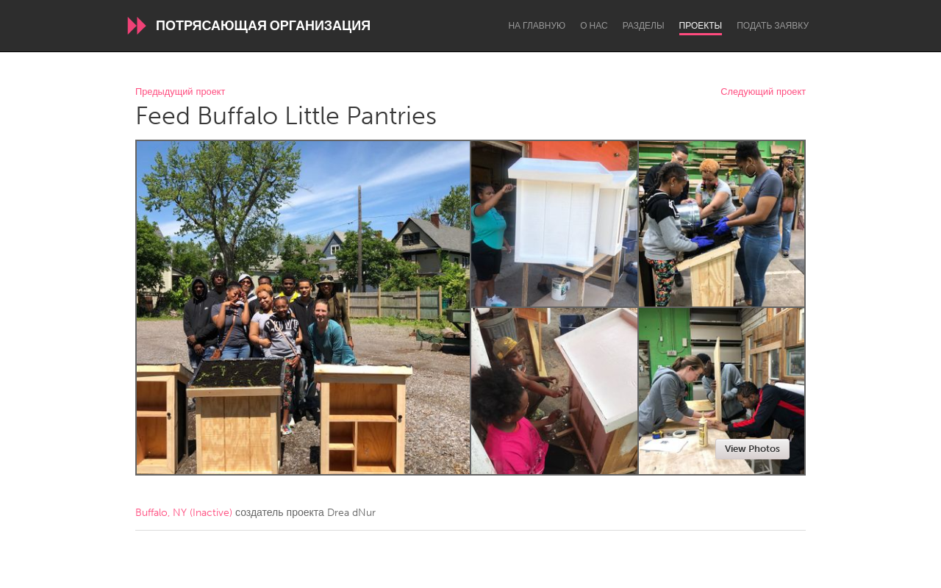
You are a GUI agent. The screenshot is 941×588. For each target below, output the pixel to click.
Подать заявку (773, 26)
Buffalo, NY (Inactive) (183, 512)
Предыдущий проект (180, 92)
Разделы (644, 26)
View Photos (752, 448)
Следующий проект (763, 92)
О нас (593, 26)
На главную (536, 26)
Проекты (701, 26)
